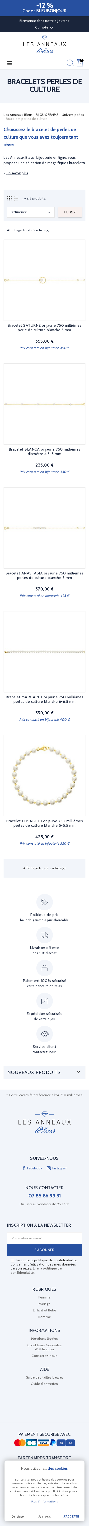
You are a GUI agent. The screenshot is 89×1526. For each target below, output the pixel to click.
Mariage (44, 1304)
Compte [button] (44, 27)
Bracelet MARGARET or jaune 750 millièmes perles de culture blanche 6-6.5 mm (44, 699)
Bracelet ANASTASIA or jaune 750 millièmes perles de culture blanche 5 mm (44, 575)
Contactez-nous (44, 1356)
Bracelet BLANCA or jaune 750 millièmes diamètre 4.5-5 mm (44, 451)
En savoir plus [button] (16, 173)
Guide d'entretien (44, 1384)
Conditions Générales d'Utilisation (44, 1347)
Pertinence (31, 212)
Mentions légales (44, 1338)
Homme (44, 1317)
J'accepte (71, 1516)
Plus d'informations (44, 1501)
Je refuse (17, 1516)
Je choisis (44, 1516)
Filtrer (69, 212)
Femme (44, 1297)
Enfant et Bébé (44, 1310)
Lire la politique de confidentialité (36, 1270)
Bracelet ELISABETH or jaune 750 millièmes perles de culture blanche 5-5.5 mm (44, 823)
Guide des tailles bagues (45, 1377)
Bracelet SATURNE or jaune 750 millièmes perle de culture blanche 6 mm (45, 327)
